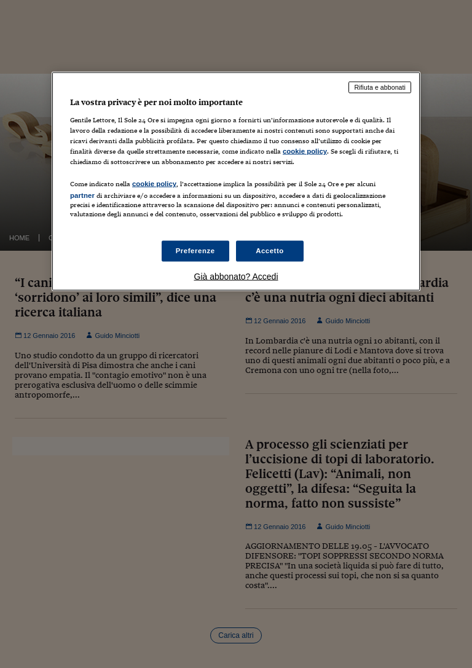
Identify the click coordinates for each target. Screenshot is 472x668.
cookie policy (305, 150)
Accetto (270, 250)
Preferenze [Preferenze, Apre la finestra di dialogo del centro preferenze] (195, 250)
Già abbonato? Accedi (236, 276)
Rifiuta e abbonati (380, 87)
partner (82, 195)
